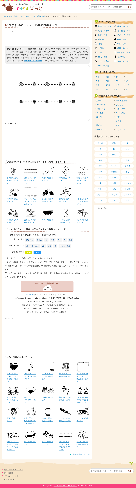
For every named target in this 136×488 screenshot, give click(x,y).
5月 (97, 81)
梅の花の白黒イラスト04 (12, 200)
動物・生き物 (103, 31)
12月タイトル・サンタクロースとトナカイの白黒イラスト (13, 445)
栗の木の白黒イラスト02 (65, 200)
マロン (100, 189)
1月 (97, 77)
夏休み (39, 240)
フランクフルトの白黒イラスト (65, 419)
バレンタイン (101, 105)
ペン (127, 177)
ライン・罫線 (65, 246)
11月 (118, 85)
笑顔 (100, 166)
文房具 (101, 48)
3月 (117, 77)
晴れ (100, 172)
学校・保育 (122, 44)
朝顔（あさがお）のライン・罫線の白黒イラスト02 (65, 445)
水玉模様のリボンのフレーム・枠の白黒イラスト (82, 377)
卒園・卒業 (101, 109)
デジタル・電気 (123, 53)
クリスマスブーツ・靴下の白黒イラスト (30, 376)
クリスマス (120, 130)
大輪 (114, 189)
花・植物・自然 (40, 16)
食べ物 (100, 143)
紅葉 (118, 125)
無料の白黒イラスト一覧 (81, 454)
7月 (59, 240)
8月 (70, 240)
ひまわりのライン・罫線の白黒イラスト (47, 283)
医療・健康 (122, 39)
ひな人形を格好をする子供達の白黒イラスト (82, 399)
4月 (126, 77)
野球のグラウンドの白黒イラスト (30, 399)
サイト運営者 (9, 479)
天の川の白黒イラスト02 (47, 179)
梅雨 (118, 117)
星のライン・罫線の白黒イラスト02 (30, 180)
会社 (127, 200)
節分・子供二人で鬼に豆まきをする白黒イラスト (30, 422)
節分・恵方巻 (121, 101)
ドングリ (127, 183)
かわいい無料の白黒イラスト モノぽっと (17, 16)
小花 (127, 160)
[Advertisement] (47, 38)
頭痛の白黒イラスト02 (12, 419)
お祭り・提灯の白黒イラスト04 (47, 419)
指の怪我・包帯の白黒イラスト (65, 398)
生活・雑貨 (102, 57)
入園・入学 (120, 109)
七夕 (98, 121)
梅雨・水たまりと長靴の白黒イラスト (82, 180)
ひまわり (29, 240)
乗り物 (101, 39)
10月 (108, 85)
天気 (114, 155)
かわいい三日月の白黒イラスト (65, 221)
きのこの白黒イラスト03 (47, 443)
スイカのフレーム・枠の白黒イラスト (47, 376)
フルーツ (114, 160)
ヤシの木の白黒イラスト (82, 221)
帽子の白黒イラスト (30, 443)
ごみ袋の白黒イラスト (47, 398)
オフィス (100, 200)
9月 (97, 85)
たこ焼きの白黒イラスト (82, 419)
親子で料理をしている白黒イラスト (12, 399)
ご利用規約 (28, 294)
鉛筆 (114, 177)
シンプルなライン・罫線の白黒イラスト (82, 201)
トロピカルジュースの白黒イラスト (12, 180)
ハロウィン (101, 130)
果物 (100, 160)
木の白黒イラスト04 (65, 179)
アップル (100, 195)
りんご (114, 195)
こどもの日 (120, 113)
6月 (107, 81)
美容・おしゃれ (123, 48)
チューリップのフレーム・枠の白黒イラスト (30, 201)
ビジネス (121, 57)
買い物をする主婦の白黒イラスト (65, 376)
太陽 (114, 183)
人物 (100, 53)
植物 (52, 240)
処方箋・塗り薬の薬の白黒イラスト (82, 444)
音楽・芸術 (102, 35)
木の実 (114, 172)
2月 (107, 77)
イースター (101, 113)
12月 (127, 85)
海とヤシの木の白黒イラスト (30, 221)
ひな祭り (119, 105)
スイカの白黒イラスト (47, 221)
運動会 (99, 125)
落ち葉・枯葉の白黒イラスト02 (47, 200)
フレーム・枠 (123, 61)
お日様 (127, 189)
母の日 (99, 117)
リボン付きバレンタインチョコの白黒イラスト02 (12, 377)
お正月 (99, 101)
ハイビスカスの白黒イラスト (12, 221)
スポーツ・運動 (123, 35)
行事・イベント (104, 26)
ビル (114, 200)
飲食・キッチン (123, 26)
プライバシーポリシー (12, 476)
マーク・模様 (103, 61)
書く (127, 172)
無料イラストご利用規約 (33, 61)
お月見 (118, 121)
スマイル (114, 166)
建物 (100, 44)
